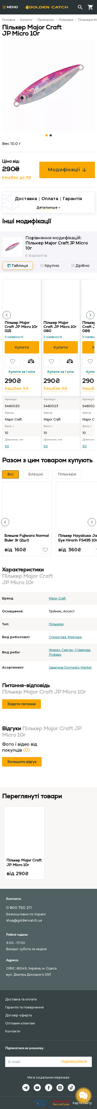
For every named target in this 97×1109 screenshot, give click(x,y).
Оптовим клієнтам (20, 1023)
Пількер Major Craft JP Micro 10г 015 (21, 326)
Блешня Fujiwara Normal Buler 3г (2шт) (26, 538)
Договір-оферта (18, 1015)
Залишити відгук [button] (21, 761)
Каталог (26, 20)
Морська (75, 637)
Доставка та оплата (21, 999)
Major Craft (57, 598)
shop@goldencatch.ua (24, 920)
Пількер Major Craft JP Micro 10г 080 (59, 326)
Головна (8, 20)
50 (7, 446)
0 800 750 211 (19, 907)
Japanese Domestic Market (70, 667)
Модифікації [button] (67, 169)
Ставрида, (83, 650)
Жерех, (55, 650)
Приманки (46, 20)
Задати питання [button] (21, 704)
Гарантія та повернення (24, 1007)
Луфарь (55, 654)
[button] (7, 315)
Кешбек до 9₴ (16, 177)
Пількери (66, 20)
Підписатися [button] (74, 1062)
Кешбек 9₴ (17, 388)
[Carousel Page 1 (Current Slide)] (47, 135)
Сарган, (68, 650)
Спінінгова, (58, 637)
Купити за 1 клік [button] (22, 372)
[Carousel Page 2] (51, 135)
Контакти (12, 1031)
